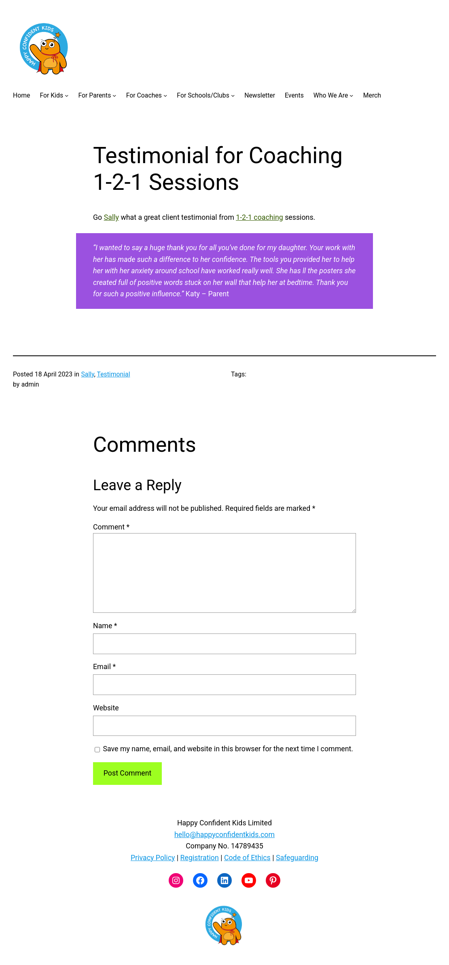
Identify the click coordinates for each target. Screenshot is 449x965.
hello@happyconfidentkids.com (224, 834)
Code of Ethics (247, 857)
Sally (111, 217)
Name (105, 625)
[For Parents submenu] (114, 95)
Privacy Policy (153, 857)
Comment (111, 527)
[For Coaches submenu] (165, 95)
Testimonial (113, 374)
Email (104, 666)
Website (106, 708)
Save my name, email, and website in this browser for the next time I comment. (228, 748)
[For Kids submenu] (66, 95)
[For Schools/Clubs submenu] (233, 95)
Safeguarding (297, 857)
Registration (199, 857)
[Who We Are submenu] (351, 95)
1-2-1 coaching (259, 217)
